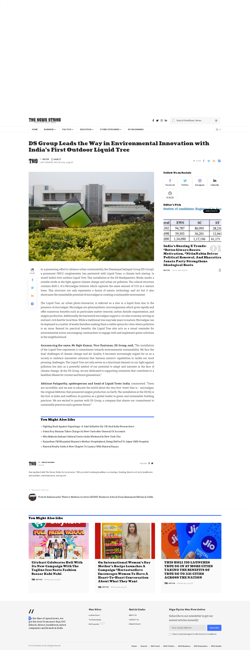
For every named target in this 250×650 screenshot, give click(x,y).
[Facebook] (153, 120)
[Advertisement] (93, 59)
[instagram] (162, 120)
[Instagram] (199, 183)
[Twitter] (157, 120)
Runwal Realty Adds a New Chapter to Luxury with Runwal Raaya (81, 446)
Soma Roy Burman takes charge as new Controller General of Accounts (84, 431)
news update (212, 213)
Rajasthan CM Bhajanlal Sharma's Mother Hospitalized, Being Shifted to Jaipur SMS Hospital (95, 441)
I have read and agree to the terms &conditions (194, 634)
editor (46, 159)
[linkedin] (166, 120)
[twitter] (152, 463)
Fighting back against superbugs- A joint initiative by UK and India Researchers (88, 426)
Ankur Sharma (48, 462)
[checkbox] (170, 634)
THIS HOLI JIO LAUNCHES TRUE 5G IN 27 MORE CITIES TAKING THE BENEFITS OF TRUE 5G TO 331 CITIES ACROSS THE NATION (188, 570)
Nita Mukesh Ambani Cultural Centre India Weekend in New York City (82, 436)
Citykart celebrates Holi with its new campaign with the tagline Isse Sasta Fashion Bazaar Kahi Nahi (57, 568)
